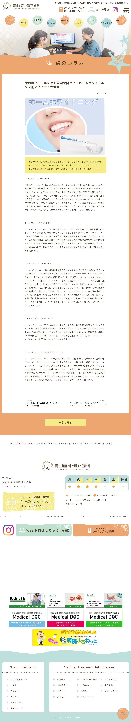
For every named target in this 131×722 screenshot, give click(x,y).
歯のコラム (121, 20)
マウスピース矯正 (89, 679)
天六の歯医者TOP (18, 679)
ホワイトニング (88, 696)
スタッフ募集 (106, 22)
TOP (10, 20)
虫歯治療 (85, 685)
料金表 (78, 22)
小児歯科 (109, 685)
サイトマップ (16, 708)
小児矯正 (61, 679)
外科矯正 (61, 685)
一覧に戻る (65, 422)
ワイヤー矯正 (111, 679)
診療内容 (37, 20)
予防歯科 (61, 690)
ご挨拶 (24, 22)
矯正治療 (51, 22)
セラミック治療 (112, 690)
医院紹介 (65, 20)
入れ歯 (60, 696)
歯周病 (84, 690)
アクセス (92, 20)
